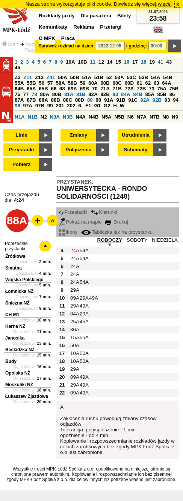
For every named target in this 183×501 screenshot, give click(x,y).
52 (109, 77)
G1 (97, 105)
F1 (88, 105)
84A (125, 94)
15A (74, 337)
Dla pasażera (96, 15)
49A (93, 298)
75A (161, 88)
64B (19, 88)
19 (152, 62)
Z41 (51, 77)
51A (86, 77)
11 (92, 62)
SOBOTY (137, 240)
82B (104, 94)
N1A (20, 117)
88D (79, 100)
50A (62, 77)
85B (161, 94)
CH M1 (12, 314)
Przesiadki (73, 212)
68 (62, 88)
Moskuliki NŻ (19, 384)
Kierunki (104, 212)
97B (39, 105)
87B (31, 100)
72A (129, 88)
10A (70, 62)
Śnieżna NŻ (17, 303)
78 (34, 94)
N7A (142, 117)
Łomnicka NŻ (19, 291)
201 (60, 105)
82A (92, 94)
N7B (155, 117)
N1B (32, 117)
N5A (106, 117)
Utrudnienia (136, 135)
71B (117, 88)
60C (117, 83)
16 (127, 62)
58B (72, 83)
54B (167, 77)
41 (160, 62)
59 (83, 83)
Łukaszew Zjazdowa (26, 396)
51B (98, 77)
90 (98, 100)
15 (118, 62)
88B (55, 100)
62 (148, 83)
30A (74, 329)
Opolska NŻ (17, 373)
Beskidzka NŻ (20, 349)
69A (72, 88)
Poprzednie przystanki (16, 246)
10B (82, 62)
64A (166, 83)
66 (53, 88)
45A (83, 321)
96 (17, 105)
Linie (21, 135)
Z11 (27, 77)
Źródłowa (15, 256)
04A (74, 314)
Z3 (18, 77)
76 (17, 94)
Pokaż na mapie (80, 222)
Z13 (39, 77)
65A (31, 88)
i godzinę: (136, 46)
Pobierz (21, 164)
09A (74, 298)
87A (19, 100)
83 (115, 94)
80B (56, 94)
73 (151, 88)
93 (167, 100)
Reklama (83, 27)
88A (43, 100)
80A (44, 94)
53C (131, 77)
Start (10, 44)
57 (50, 83)
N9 (175, 117)
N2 (44, 117)
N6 (130, 117)
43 (169, 62)
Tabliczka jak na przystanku (117, 232)
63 (156, 83)
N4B (94, 117)
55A (19, 83)
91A (108, 100)
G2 (107, 105)
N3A (55, 117)
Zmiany (79, 135)
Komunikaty (53, 27)
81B (80, 94)
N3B (68, 117)
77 (26, 94)
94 (175, 100)
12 (101, 62)
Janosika (14, 338)
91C (132, 100)
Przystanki (21, 149)
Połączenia (79, 149)
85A (149, 94)
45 (17, 67)
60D (129, 83)
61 (139, 83)
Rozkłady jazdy (57, 15)
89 (90, 100)
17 (135, 62)
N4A (81, 117)
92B (157, 100)
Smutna (13, 268)
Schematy (136, 149)
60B (104, 83)
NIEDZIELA (165, 240)
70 (95, 88)
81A (68, 94)
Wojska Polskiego (24, 279)
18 (144, 62)
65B (43, 88)
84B (137, 94)
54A (155, 77)
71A (104, 88)
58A (60, 83)
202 (71, 105)
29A (74, 290)
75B (173, 88)
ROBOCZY (110, 240)
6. (80, 105)
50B (74, 77)
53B (143, 77)
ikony (68, 232)
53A (119, 77)
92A (144, 100)
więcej (165, 4)
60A (92, 83)
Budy (11, 361)
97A (27, 105)
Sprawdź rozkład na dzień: (66, 46)
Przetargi (110, 27)
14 (110, 62)
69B (84, 88)
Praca (68, 38)
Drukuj (116, 222)
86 (172, 94)
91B (120, 100)
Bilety (124, 15)
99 (50, 105)
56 (41, 83)
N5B (119, 117)
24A (74, 250)
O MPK (47, 38)
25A (74, 321)
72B (141, 88)
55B (31, 83)
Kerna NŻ (15, 326)
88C (67, 100)
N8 (165, 117)
